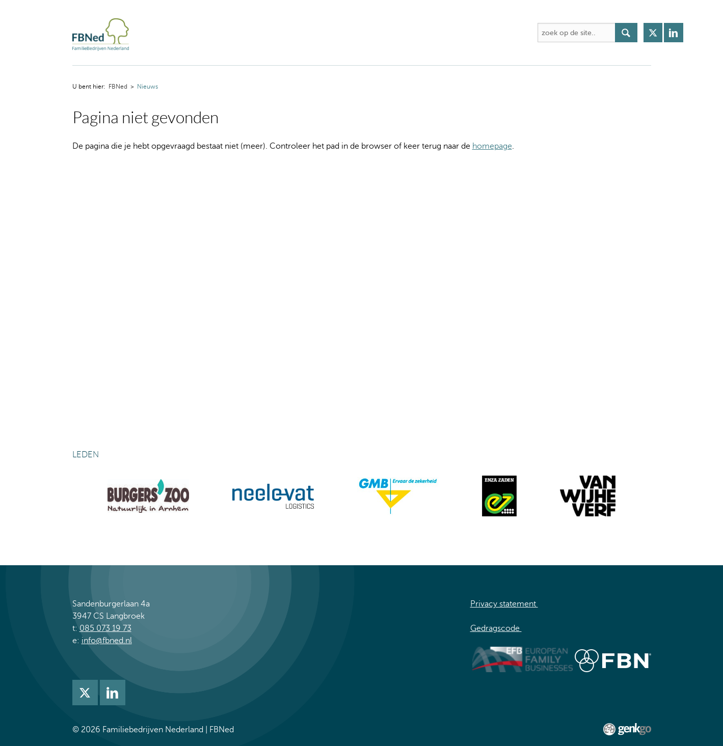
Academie (315, 32)
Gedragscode (496, 628)
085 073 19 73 (105, 628)
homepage (492, 146)
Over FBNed (200, 32)
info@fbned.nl (107, 640)
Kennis (363, 32)
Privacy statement (504, 604)
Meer (511, 32)
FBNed (158, 32)
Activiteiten (260, 32)
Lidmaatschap (460, 32)
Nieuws (405, 32)
